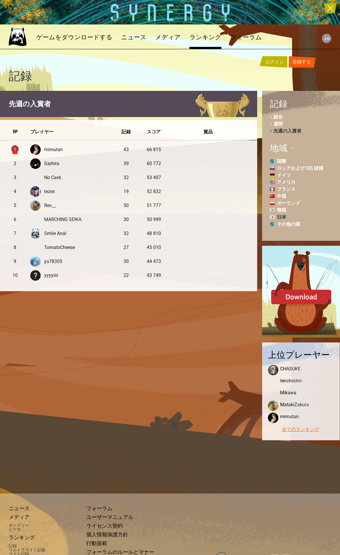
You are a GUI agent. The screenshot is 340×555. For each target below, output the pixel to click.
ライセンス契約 (104, 526)
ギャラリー (19, 525)
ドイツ (284, 175)
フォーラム (246, 37)
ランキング (205, 37)
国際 (281, 161)
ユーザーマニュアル (109, 517)
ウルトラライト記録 (27, 550)
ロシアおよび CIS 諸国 (300, 168)
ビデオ (15, 529)
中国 (281, 196)
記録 (13, 546)
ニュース (133, 37)
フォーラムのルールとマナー (120, 552)
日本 (281, 217)
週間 (278, 124)
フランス (286, 189)
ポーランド (288, 203)
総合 (278, 117)
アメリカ (286, 182)
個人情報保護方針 (107, 534)
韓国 (281, 210)
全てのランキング (300, 429)
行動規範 (96, 543)
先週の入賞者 (287, 131)
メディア (168, 37)
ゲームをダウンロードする (74, 37)
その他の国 (288, 224)
